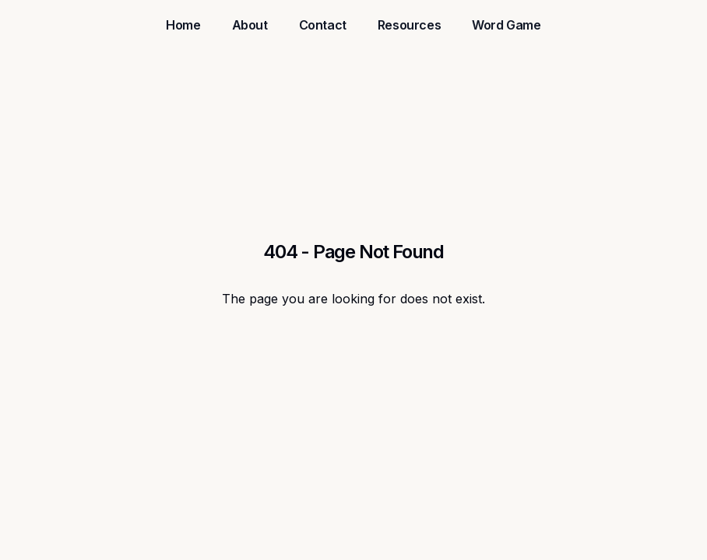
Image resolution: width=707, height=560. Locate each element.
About (250, 25)
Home (183, 25)
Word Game (506, 25)
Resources (409, 25)
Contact (322, 25)
